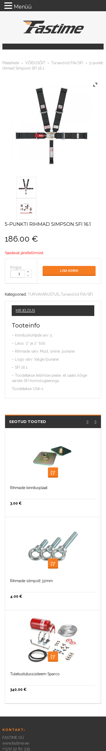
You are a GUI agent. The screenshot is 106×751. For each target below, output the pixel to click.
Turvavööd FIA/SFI (67, 63)
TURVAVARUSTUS (43, 294)
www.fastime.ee (15, 743)
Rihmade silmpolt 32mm (31, 581)
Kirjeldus (25, 310)
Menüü (23, 6)
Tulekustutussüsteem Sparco (35, 674)
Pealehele (10, 63)
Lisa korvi (69, 271)
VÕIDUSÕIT (35, 63)
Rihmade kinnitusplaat (28, 488)
